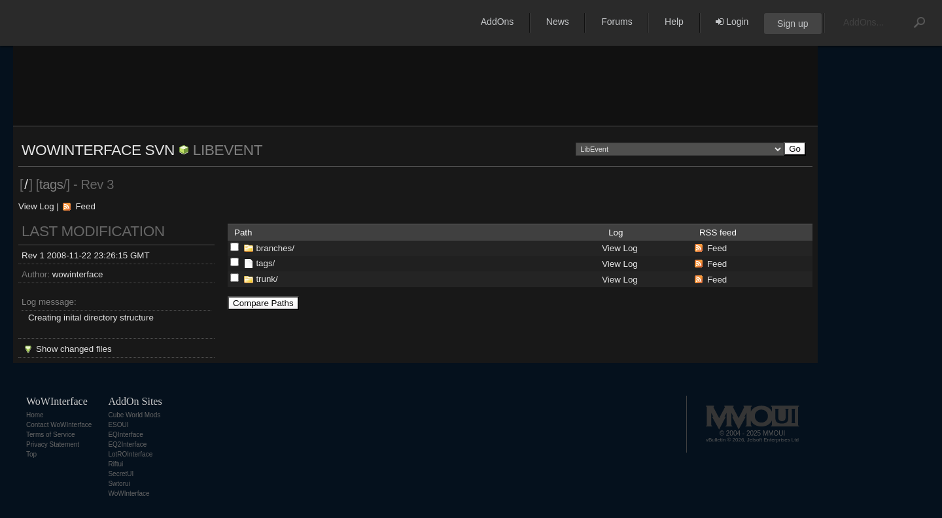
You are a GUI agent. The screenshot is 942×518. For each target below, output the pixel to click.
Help (674, 21)
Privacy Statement (52, 444)
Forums (616, 21)
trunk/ (266, 279)
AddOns (497, 21)
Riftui (115, 464)
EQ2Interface (127, 444)
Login (732, 21)
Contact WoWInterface (59, 424)
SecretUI (120, 473)
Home (35, 415)
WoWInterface (128, 493)
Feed (85, 206)
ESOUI (118, 424)
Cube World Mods (134, 415)
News (557, 21)
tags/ (265, 263)
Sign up (792, 23)
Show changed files (74, 349)
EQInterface (125, 434)
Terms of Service (50, 434)
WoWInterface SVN (98, 149)
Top (31, 454)
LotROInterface (130, 454)
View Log (36, 206)
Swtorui (119, 483)
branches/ (275, 248)
